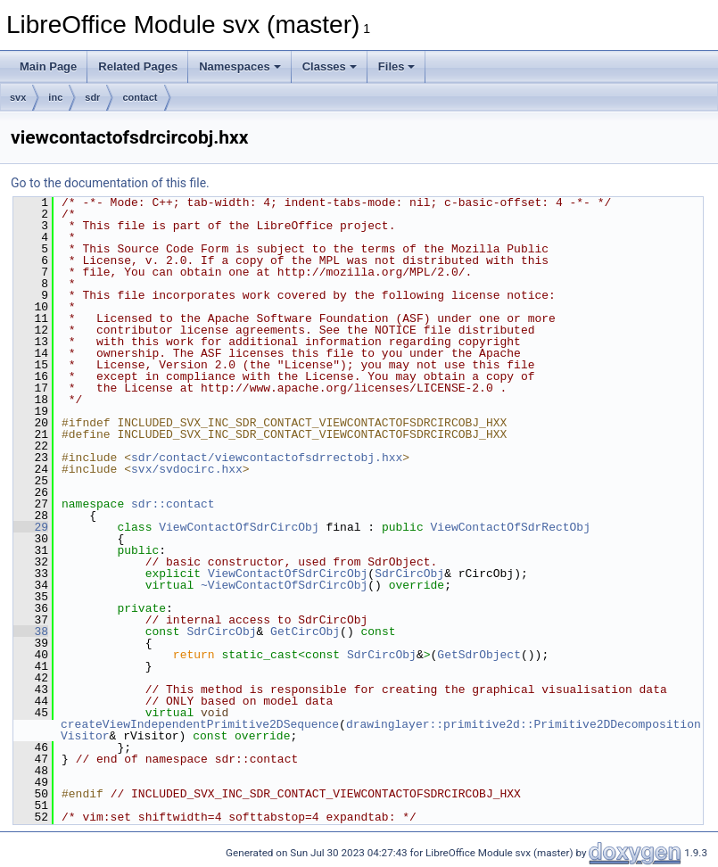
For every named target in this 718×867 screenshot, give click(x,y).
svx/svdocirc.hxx (187, 469)
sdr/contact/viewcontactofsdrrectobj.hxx (266, 458)
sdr (92, 97)
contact (139, 97)
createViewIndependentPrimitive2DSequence (200, 724)
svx (18, 97)
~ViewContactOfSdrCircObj (284, 585)
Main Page (48, 66)
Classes (329, 66)
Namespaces (240, 66)
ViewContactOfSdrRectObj (510, 527)
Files (397, 66)
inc (55, 97)
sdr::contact (173, 504)
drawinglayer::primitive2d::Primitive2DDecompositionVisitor (381, 730)
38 (30, 631)
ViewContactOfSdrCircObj (238, 527)
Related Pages (137, 66)
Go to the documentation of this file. (110, 183)
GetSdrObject (479, 655)
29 (30, 527)
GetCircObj (305, 631)
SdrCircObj (409, 574)
